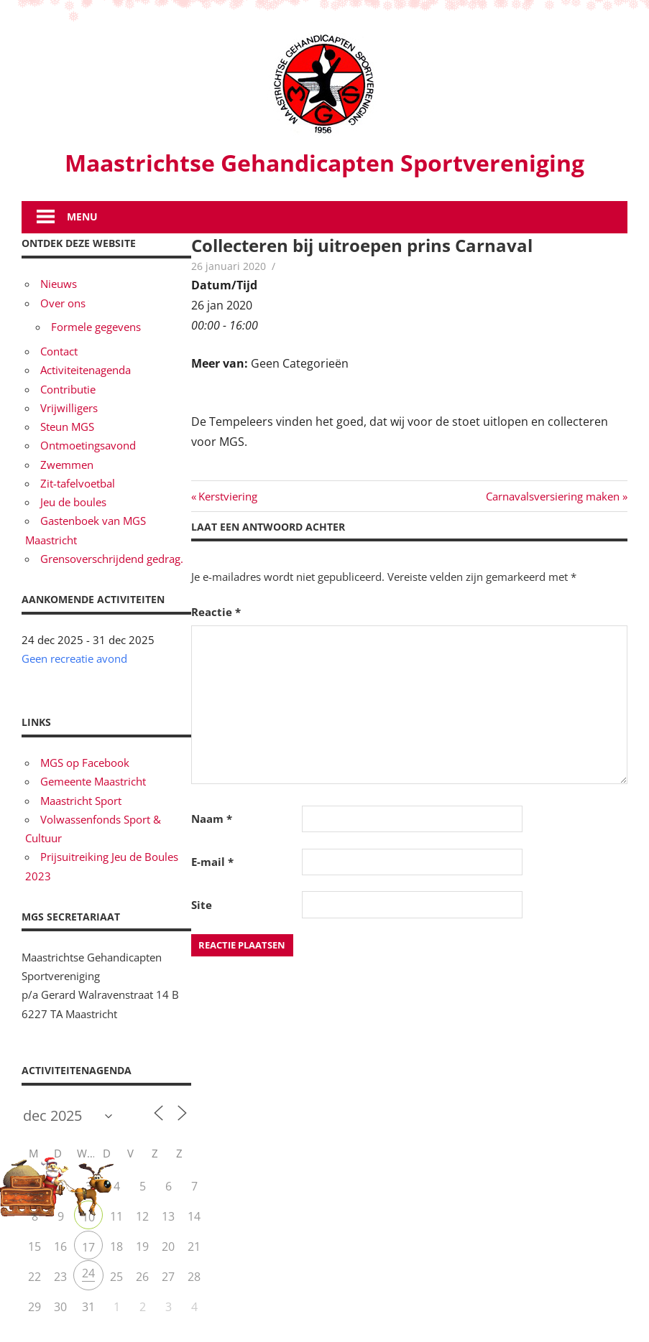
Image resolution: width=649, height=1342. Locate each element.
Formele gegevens (96, 327)
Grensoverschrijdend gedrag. (111, 558)
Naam (211, 818)
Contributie (68, 389)
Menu (82, 216)
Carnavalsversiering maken (553, 496)
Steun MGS (67, 426)
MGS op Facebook (84, 762)
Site (201, 905)
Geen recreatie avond (74, 658)
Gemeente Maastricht (93, 781)
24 (88, 1273)
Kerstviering (227, 496)
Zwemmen (66, 464)
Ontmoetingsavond (88, 445)
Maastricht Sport (80, 800)
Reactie (216, 612)
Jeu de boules (73, 502)
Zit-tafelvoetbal (77, 483)
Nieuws (58, 283)
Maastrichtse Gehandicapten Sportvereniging (324, 162)
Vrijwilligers (69, 408)
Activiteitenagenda (85, 370)
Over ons (63, 303)
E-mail (212, 861)
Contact (59, 351)
